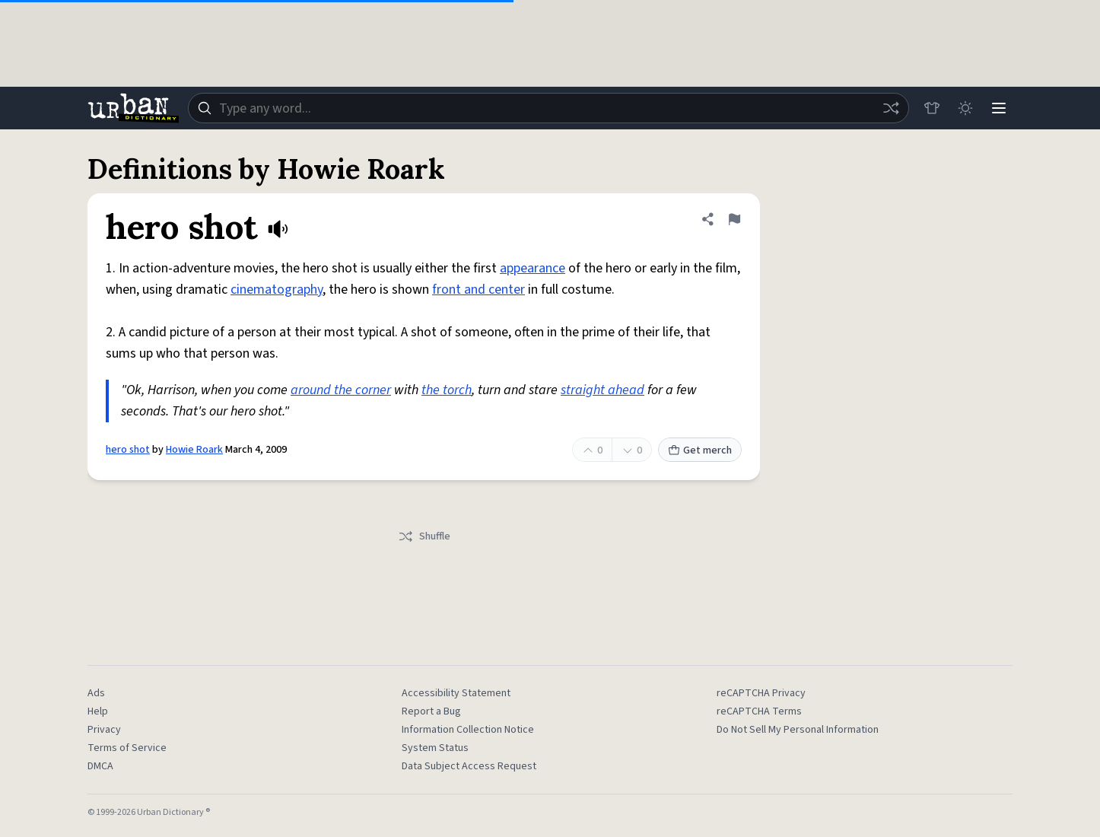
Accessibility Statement (456, 693)
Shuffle (424, 536)
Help (97, 711)
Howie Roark (194, 449)
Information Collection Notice (468, 729)
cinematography (276, 289)
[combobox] (548, 108)
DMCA (100, 766)
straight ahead (602, 389)
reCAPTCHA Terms (759, 711)
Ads (96, 693)
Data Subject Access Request (469, 766)
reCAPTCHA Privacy (761, 693)
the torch (446, 389)
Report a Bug (431, 711)
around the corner (341, 389)
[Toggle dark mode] (965, 108)
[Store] (932, 108)
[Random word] (891, 108)
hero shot (128, 449)
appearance (532, 268)
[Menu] (999, 108)
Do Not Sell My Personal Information (798, 729)
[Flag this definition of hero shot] (734, 219)
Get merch (700, 450)
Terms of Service (127, 748)
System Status (435, 748)
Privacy (104, 729)
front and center (478, 289)
